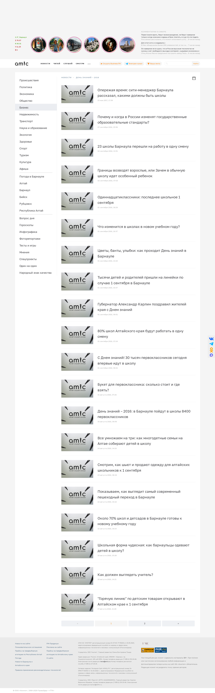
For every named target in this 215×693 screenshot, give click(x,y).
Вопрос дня (26, 218)
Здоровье (25, 141)
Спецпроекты (28, 259)
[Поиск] (178, 63)
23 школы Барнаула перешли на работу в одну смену (143, 146)
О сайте (50, 658)
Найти (195, 63)
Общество (25, 100)
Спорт (23, 148)
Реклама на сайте (54, 647)
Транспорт (26, 121)
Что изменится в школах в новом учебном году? (139, 226)
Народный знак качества (35, 272)
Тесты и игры (27, 245)
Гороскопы (26, 225)
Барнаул (24, 190)
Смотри (80, 63)
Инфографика (28, 231)
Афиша (23, 168)
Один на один (28, 265)
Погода (18, 658)
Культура (25, 162)
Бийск (23, 196)
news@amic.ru (105, 661)
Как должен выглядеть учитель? (125, 574)
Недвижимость (29, 114)
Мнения (24, 252)
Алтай (23, 183)
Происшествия (29, 80)
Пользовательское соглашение (28, 647)
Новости (45, 63)
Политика (25, 87)
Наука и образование (33, 128)
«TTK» (51, 690)
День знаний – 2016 (87, 78)
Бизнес (24, 107)
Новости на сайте (22, 643)
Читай (56, 63)
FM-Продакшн (53, 643)
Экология (25, 134)
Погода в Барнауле (31, 176)
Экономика (26, 93)
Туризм (24, 155)
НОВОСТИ (66, 78)
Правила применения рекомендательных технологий (38, 670)
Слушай (67, 63)
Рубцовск (25, 203)
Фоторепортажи (29, 238)
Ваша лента (153, 63)
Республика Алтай (31, 210)
